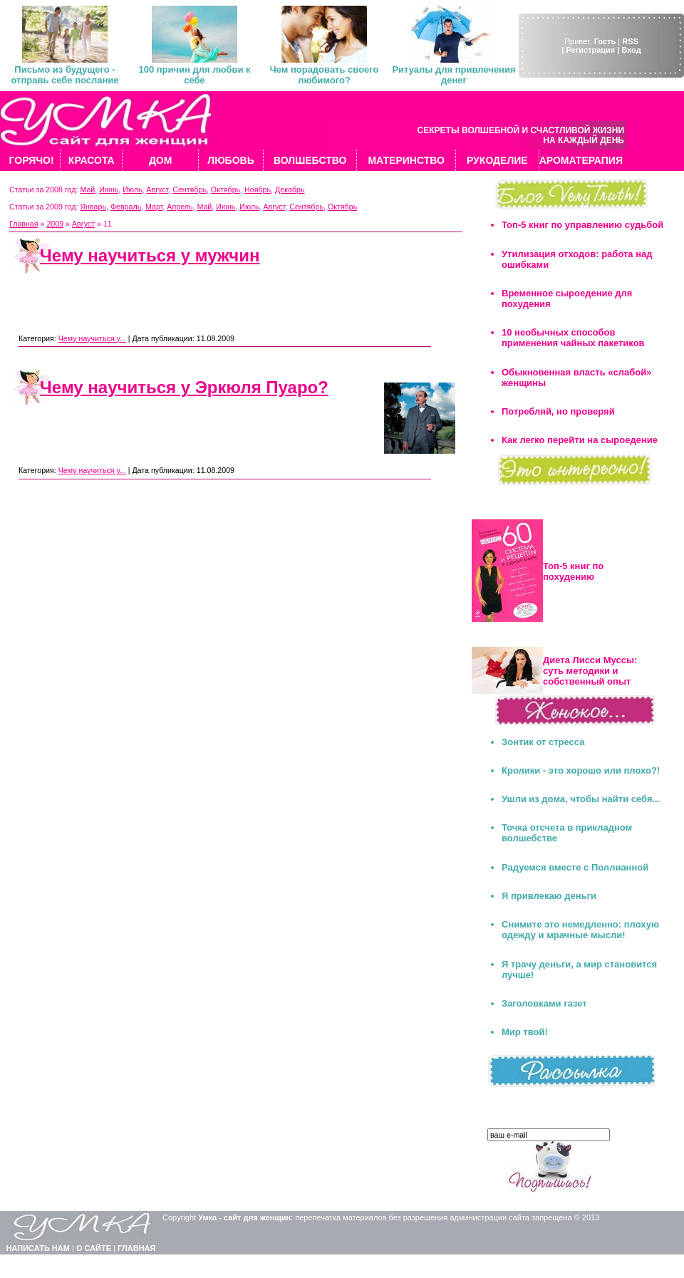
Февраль (125, 206)
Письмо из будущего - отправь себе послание (64, 74)
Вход (631, 50)
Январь (93, 206)
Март (153, 206)
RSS (630, 41)
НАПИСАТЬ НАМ (38, 1248)
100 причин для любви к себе (194, 74)
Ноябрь (257, 189)
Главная (23, 223)
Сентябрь (189, 189)
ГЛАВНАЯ (136, 1248)
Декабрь (290, 189)
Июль (132, 189)
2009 (54, 223)
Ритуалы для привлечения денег (453, 74)
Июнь (108, 189)
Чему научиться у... (92, 338)
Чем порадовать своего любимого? (323, 74)
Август (157, 189)
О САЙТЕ (93, 1248)
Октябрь (225, 189)
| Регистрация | (590, 50)
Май (87, 189)
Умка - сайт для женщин (244, 1217)
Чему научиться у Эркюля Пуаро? (184, 387)
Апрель (179, 206)
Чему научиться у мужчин (149, 255)
